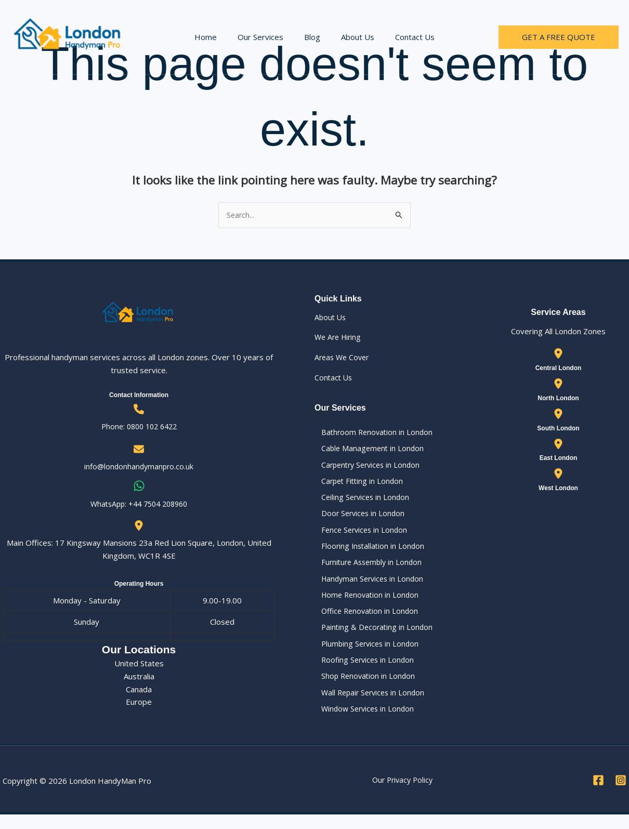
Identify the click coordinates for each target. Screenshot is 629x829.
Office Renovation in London (364, 620)
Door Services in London (357, 518)
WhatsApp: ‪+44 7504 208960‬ (139, 504)
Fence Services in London (359, 535)
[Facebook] (598, 794)
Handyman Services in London (368, 586)
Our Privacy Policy (402, 794)
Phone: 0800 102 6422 (139, 427)
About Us (352, 37)
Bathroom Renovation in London (371, 433)
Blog (312, 37)
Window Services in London (363, 722)
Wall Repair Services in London (368, 705)
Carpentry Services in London (366, 467)
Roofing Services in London (362, 671)
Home (216, 37)
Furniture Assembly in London (367, 569)
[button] (559, 37)
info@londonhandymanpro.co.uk (139, 467)
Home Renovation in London (365, 603)
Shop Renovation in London (362, 688)
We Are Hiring (339, 338)
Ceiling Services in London (360, 501)
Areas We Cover (343, 358)
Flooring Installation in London (367, 552)
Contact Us (404, 37)
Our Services (266, 37)
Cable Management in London (367, 450)
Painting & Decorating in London (371, 637)
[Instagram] (620, 794)
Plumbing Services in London (365, 654)
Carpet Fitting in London (357, 484)
